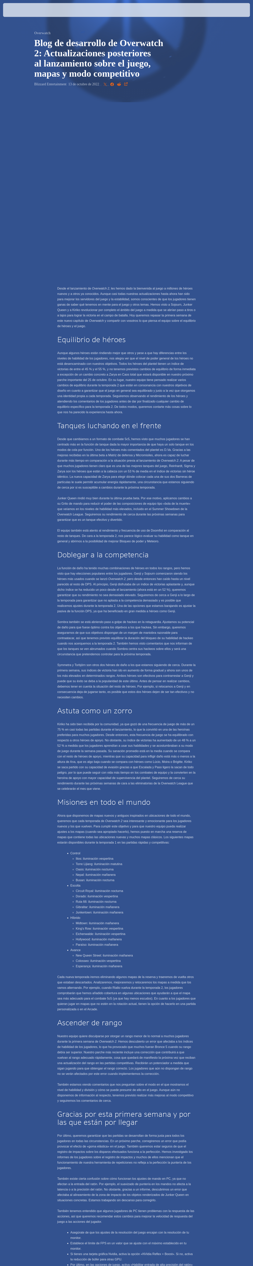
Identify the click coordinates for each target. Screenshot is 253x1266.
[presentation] (15, 10)
